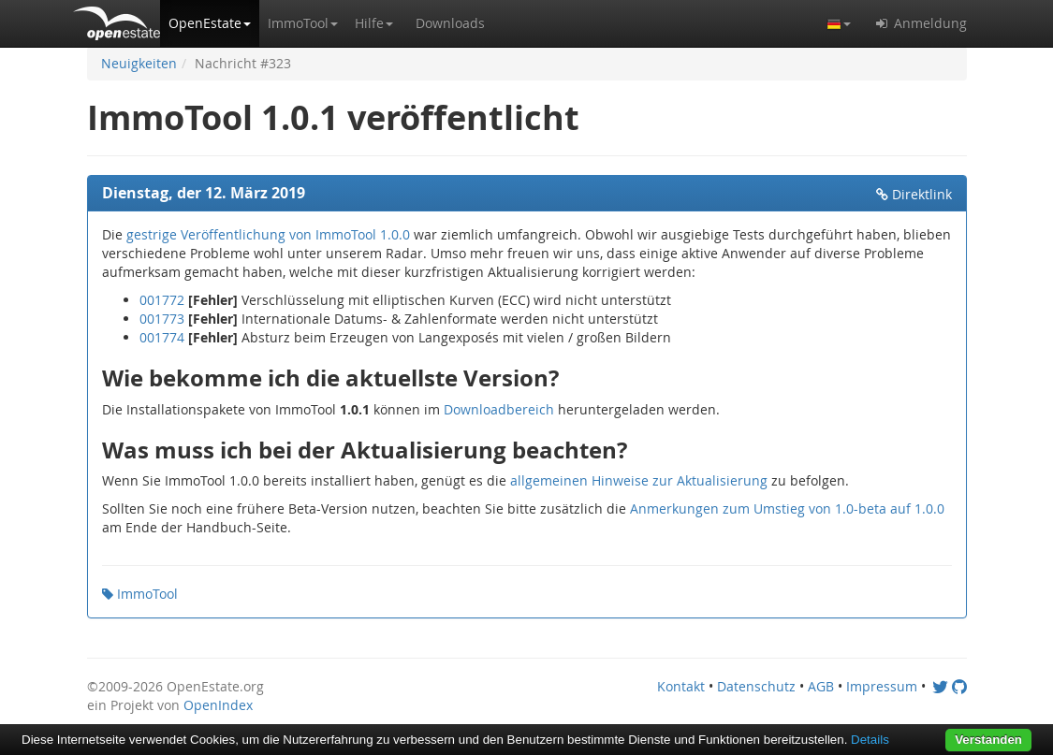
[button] (209, 23)
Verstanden (988, 740)
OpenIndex (218, 705)
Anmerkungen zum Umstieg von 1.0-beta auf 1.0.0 (787, 508)
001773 (161, 318)
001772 (161, 300)
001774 (161, 337)
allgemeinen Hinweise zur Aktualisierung (639, 480)
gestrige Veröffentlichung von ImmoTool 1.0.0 (268, 234)
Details (870, 740)
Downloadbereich (499, 409)
